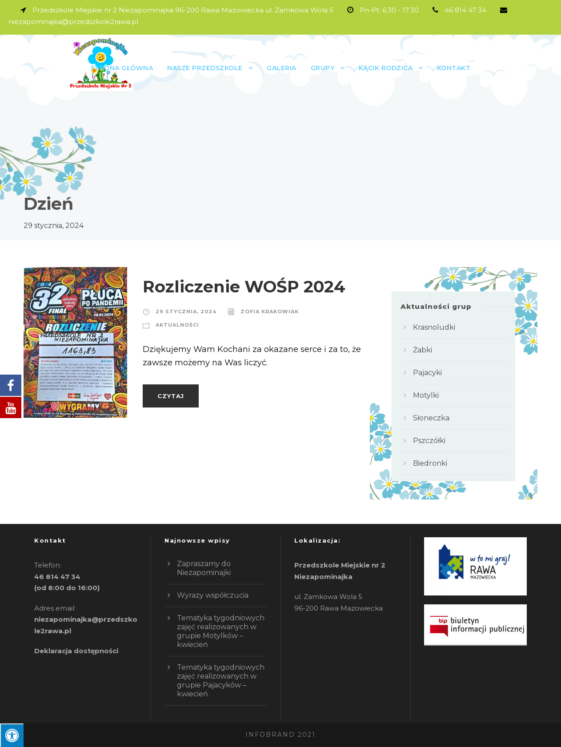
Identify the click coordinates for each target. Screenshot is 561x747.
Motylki (426, 395)
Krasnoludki (434, 327)
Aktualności (177, 325)
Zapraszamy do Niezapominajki (204, 568)
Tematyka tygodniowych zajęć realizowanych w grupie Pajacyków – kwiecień (220, 680)
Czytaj (170, 395)
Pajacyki (427, 372)
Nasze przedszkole (205, 68)
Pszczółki (429, 440)
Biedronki (430, 463)
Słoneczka (431, 418)
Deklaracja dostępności (76, 651)
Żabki (422, 350)
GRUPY (323, 68)
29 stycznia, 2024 (186, 311)
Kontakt (454, 68)
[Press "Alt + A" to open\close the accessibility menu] (12, 735)
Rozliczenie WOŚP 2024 (244, 286)
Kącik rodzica (386, 68)
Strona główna (122, 68)
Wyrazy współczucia (212, 595)
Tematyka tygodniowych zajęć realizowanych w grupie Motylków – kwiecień (220, 631)
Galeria (282, 68)
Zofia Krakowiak (269, 311)
